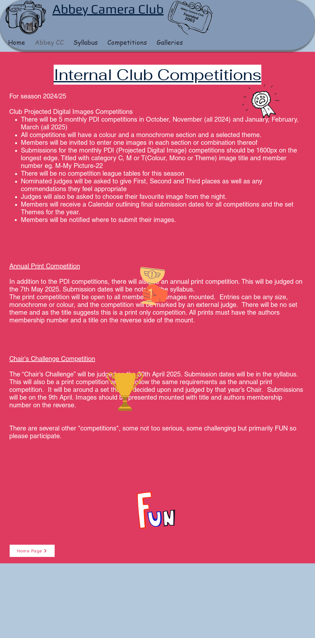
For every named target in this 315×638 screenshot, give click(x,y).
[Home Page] (32, 550)
